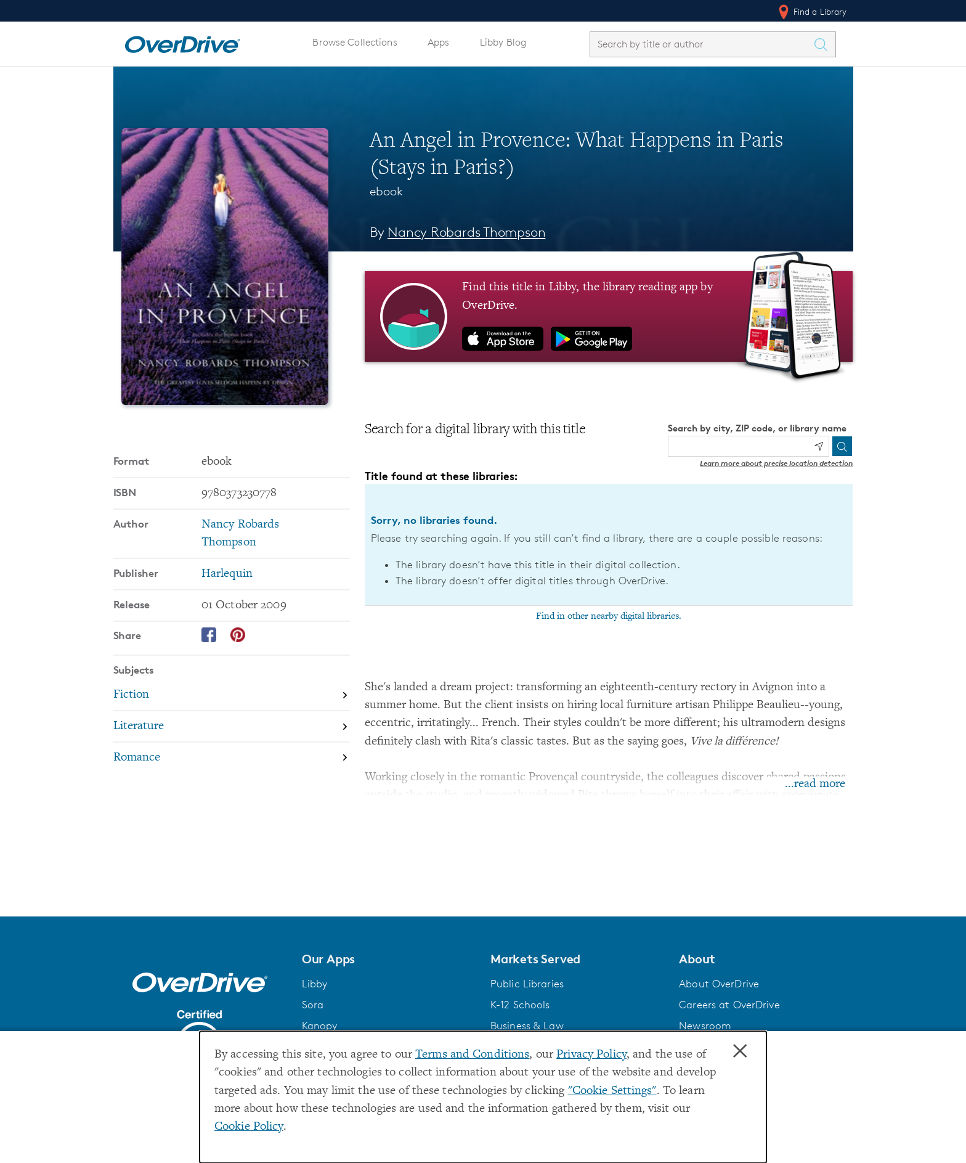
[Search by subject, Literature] (231, 727)
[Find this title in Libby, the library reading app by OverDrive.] (609, 316)
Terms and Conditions (472, 1055)
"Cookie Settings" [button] (612, 1091)
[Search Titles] (824, 44)
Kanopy (320, 1025)
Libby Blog (503, 42)
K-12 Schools (520, 1004)
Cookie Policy (248, 1127)
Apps (439, 42)
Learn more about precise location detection (776, 463)
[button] (389, 959)
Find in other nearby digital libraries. (608, 616)
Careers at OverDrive (729, 1004)
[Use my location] (819, 446)
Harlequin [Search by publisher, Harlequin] (227, 574)
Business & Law (527, 1025)
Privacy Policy (591, 1055)
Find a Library (811, 11)
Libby (315, 983)
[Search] (842, 446)
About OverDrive (719, 983)
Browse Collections (354, 42)
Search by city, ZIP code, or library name (757, 428)
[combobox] (701, 44)
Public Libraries (527, 983)
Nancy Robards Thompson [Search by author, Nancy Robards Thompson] (466, 232)
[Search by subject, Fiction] (231, 695)
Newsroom (705, 1025)
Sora (313, 1004)
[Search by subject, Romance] (231, 758)
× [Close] (740, 1051)
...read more (815, 784)
